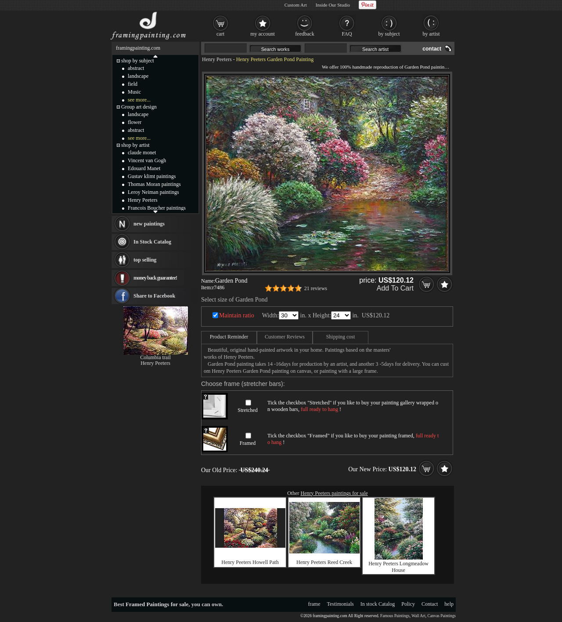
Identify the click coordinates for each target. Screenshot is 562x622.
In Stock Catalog (152, 242)
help (449, 604)
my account (262, 34)
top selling (144, 260)
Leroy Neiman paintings (153, 192)
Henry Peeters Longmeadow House (398, 566)
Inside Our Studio (333, 4)
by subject (389, 34)
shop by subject (137, 61)
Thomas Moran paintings (154, 184)
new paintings (149, 224)
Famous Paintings (395, 616)
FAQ (347, 34)
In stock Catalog (377, 604)
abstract (136, 68)
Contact (430, 604)
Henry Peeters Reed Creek (324, 562)
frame (314, 604)
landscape (138, 76)
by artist (431, 34)
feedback (304, 34)
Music (134, 92)
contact (431, 49)
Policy (408, 604)
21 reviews (315, 288)
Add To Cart (395, 288)
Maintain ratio (236, 315)
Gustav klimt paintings (152, 176)
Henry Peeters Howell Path (249, 562)
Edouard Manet (144, 168)
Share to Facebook (154, 296)
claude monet (142, 152)
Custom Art (296, 4)
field (132, 84)
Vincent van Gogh (147, 160)
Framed (248, 443)
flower (134, 122)
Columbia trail (155, 357)
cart (220, 34)
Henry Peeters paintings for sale (334, 493)
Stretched (247, 410)
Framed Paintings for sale (157, 604)
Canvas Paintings (441, 616)
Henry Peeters (217, 59)
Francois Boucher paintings (157, 208)
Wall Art (418, 616)
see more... (139, 100)
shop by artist (135, 145)
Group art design (139, 107)
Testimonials (340, 604)
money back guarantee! (155, 278)
